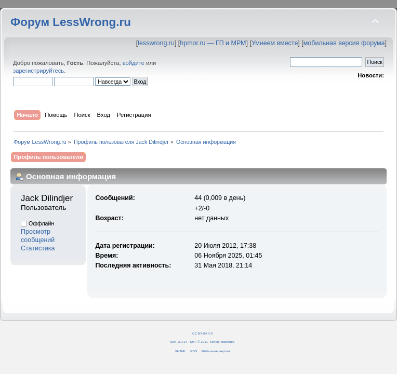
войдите (133, 63)
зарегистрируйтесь (38, 71)
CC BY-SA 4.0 (202, 333)
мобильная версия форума (344, 43)
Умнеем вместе (275, 43)
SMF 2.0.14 (178, 341)
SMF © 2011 (199, 341)
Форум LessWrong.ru (70, 22)
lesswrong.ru (156, 43)
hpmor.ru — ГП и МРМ (213, 43)
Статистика (38, 248)
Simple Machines (222, 341)
